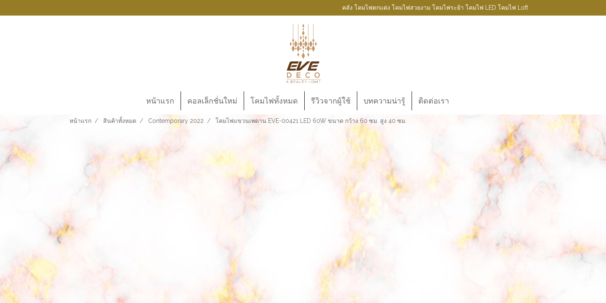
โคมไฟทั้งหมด (274, 100)
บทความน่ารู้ (384, 100)
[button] (463, 101)
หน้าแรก (160, 100)
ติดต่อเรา (433, 100)
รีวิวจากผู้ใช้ (331, 100)
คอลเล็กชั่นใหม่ (212, 100)
